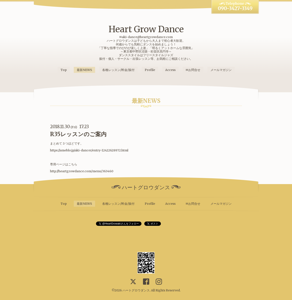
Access (170, 70)
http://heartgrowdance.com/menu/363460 (81, 171)
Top (64, 70)
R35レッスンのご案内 (78, 134)
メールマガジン (221, 70)
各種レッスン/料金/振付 (118, 70)
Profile (150, 70)
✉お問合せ (193, 70)
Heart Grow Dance (146, 29)
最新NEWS (84, 70)
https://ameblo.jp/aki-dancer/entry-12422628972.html (89, 150)
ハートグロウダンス (136, 290)
